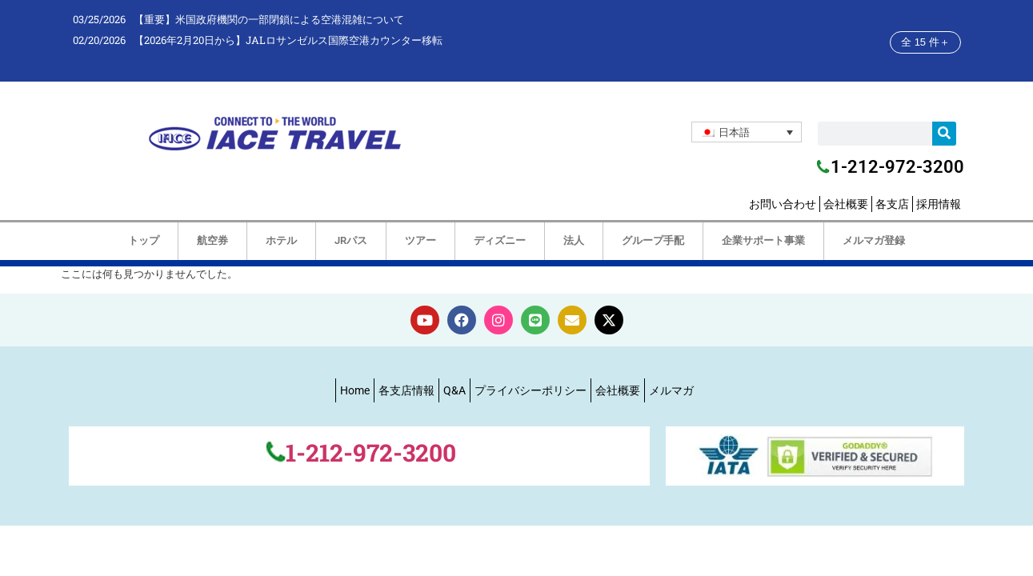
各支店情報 (406, 390)
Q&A (454, 390)
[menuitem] (746, 132)
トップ (143, 240)
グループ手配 (653, 240)
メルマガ (671, 390)
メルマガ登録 (874, 240)
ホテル (281, 240)
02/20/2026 (99, 40)
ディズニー (500, 240)
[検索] (944, 134)
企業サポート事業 (763, 240)
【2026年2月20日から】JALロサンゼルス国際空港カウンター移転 (288, 40)
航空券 (212, 240)
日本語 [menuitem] (734, 132)
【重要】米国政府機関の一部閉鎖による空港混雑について (269, 19)
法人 (573, 240)
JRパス (350, 240)
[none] (746, 132)
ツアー (420, 240)
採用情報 (938, 204)
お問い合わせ (782, 204)
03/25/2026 (99, 19)
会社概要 (845, 204)
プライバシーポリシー (530, 390)
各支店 (892, 204)
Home (355, 390)
